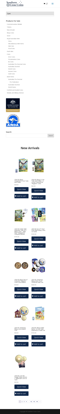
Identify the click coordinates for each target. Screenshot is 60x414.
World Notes (12, 87)
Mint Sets (11, 46)
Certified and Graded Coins (15, 90)
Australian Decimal (14, 66)
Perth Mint (10, 51)
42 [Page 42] (31, 401)
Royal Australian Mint (13, 38)
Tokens (9, 27)
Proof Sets (11, 48)
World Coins (12, 69)
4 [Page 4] (26, 401)
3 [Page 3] (24, 401)
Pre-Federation (14, 82)
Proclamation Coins (14, 59)
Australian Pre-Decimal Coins (17, 64)
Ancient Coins (12, 71)
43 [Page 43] (34, 401)
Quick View (21, 189)
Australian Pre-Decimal (15, 79)
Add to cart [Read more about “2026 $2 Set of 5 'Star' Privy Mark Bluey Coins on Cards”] (38, 245)
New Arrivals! (11, 30)
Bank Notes (10, 77)
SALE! (8, 36)
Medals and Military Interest (15, 93)
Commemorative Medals (14, 24)
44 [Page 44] (37, 401)
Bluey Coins (10, 33)
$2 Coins (11, 62)
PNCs (10, 41)
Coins (8, 54)
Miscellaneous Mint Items (16, 44)
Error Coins (11, 57)
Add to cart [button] (21, 196)
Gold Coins (11, 74)
